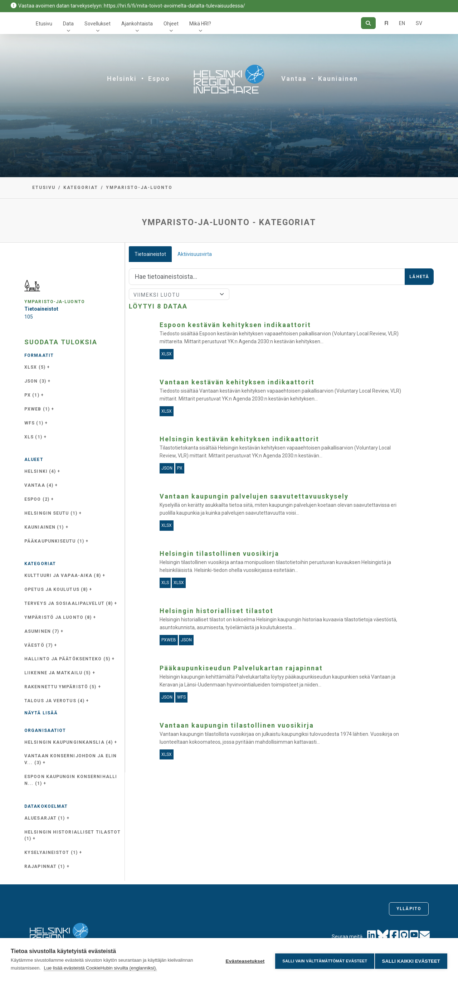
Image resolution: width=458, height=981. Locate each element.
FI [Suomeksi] (386, 23)
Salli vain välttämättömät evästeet (321, 959)
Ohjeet (171, 23)
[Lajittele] (179, 294)
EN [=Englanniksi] (402, 23)
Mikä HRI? (200, 23)
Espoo (159, 78)
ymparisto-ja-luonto (139, 187)
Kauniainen (338, 78)
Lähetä (419, 276)
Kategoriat (80, 187)
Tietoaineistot (150, 254)
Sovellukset (97, 23)
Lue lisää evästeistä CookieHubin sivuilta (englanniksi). (100, 968)
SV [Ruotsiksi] (419, 23)
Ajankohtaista (137, 23)
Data (68, 23)
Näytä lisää (41, 712)
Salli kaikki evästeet (411, 959)
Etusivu (44, 23)
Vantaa (294, 78)
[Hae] (368, 23)
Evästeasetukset (242, 959)
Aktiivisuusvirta (194, 254)
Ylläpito (408, 908)
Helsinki (122, 78)
